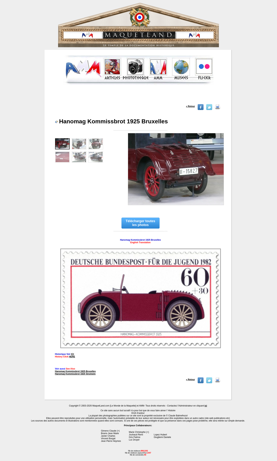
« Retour (190, 106)
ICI (72, 354)
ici (206, 405)
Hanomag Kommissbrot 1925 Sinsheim (75, 374)
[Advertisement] (138, 96)
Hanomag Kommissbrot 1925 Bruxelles (75, 371)
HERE (72, 356)
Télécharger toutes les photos (140, 223)
